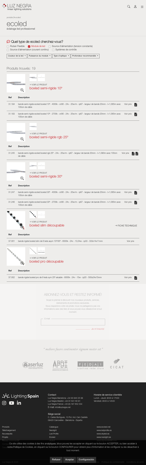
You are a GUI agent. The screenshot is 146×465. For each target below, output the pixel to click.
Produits (10, 18)
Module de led (38, 46)
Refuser (56, 460)
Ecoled (52, 437)
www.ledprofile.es (104, 431)
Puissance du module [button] (39, 56)
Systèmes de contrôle (66, 50)
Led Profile (53, 434)
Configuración (86, 460)
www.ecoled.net (103, 427)
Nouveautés (7, 434)
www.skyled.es (103, 434)
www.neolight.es (104, 437)
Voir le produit (38, 85)
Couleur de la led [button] (16, 56)
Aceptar (69, 460)
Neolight (53, 431)
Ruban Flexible (17, 46)
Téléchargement (9, 431)
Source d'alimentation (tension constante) (72, 46)
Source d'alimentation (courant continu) (29, 50)
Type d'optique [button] (60, 56)
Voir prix (128, 104)
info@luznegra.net (62, 408)
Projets (5, 437)
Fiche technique (126, 226)
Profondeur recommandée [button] (84, 56)
